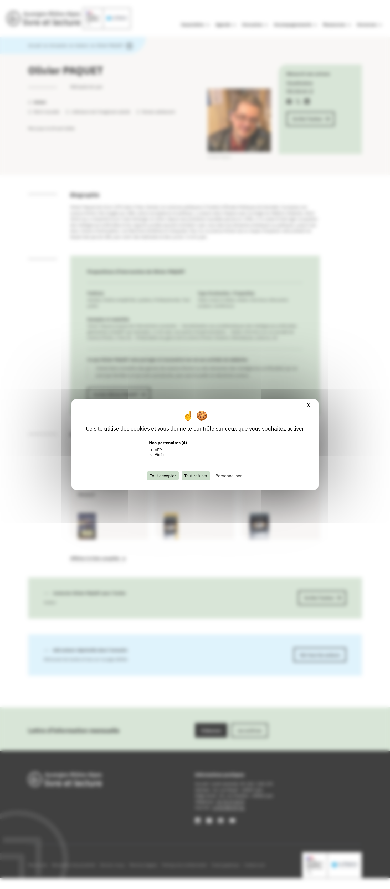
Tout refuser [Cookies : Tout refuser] (195, 475)
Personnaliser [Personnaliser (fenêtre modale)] (228, 475)
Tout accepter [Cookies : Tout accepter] (163, 475)
